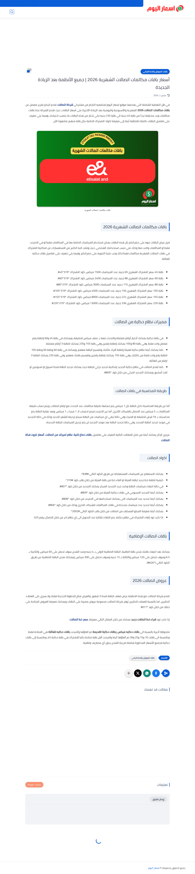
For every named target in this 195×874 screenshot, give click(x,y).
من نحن (116, 3)
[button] (156, 673)
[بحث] (12, 12)
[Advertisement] (97, 45)
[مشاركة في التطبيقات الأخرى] (129, 673)
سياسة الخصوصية (132, 3)
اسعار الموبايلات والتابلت (127, 12)
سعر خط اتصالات (79, 619)
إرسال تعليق (158, 799)
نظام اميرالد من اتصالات (58, 434)
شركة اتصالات (65, 104)
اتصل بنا (106, 3)
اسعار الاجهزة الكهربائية (99, 12)
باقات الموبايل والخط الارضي (155, 72)
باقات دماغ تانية (83, 434)
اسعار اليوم (154, 868)
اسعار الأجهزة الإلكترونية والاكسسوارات (63, 12)
